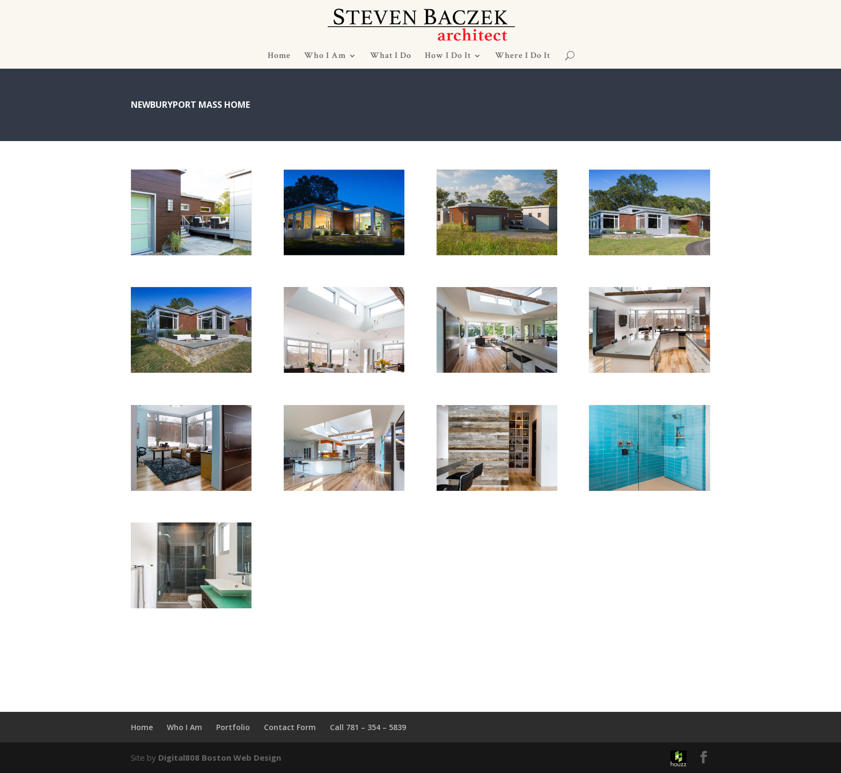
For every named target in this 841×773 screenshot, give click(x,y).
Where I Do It (522, 56)
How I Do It (448, 56)
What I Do (390, 56)
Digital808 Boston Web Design (219, 757)
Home (279, 56)
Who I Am (325, 56)
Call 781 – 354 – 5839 (368, 727)
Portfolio (233, 727)
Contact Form (290, 727)
